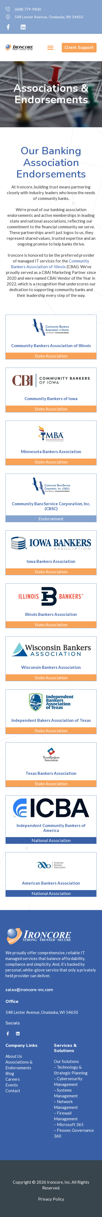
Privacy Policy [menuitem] (51, 1199)
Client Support (79, 47)
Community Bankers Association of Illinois (51, 345)
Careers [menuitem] (12, 1079)
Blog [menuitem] (9, 1073)
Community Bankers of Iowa (51, 398)
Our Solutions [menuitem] (66, 1061)
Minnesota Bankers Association (51, 451)
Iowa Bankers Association (51, 561)
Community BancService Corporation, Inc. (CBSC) (51, 506)
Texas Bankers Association (51, 773)
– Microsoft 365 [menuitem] (69, 1124)
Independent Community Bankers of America (51, 828)
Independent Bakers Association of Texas (51, 720)
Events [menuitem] (11, 1084)
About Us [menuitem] (13, 1056)
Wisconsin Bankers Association (51, 667)
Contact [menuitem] (12, 1090)
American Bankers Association (51, 883)
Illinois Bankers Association (51, 614)
